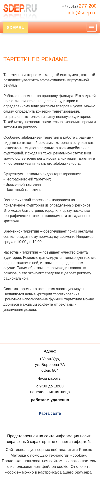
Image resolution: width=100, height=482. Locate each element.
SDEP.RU (16, 27)
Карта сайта (50, 413)
